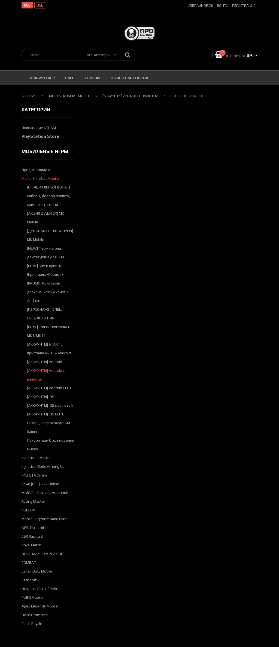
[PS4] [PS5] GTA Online (40, 484)
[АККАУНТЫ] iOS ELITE (45, 414)
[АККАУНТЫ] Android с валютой (130, 96)
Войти (222, 6)
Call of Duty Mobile (37, 571)
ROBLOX (28, 510)
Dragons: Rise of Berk (39, 588)
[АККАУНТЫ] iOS (40, 396)
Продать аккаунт (36, 169)
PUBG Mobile (32, 597)
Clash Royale (32, 623)
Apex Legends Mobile (40, 606)
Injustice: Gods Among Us (43, 466)
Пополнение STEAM (39, 127)
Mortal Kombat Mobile (40, 178)
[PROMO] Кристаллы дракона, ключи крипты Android (47, 292)
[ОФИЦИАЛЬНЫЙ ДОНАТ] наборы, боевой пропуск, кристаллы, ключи (48, 196)
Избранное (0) (200, 6)
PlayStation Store (40, 136)
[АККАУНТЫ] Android (44, 362)
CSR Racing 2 (32, 536)
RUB (27, 5)
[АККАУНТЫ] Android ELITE (49, 388)
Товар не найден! (187, 96)
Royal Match (31, 545)
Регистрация (244, 6)
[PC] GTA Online (34, 475)
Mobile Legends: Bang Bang (45, 519)
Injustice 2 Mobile (36, 458)
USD (40, 5)
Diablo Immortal (35, 615)
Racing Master (33, 501)
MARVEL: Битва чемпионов (45, 492)
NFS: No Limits (34, 527)
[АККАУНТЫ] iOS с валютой (50, 405)
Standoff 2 (31, 580)
